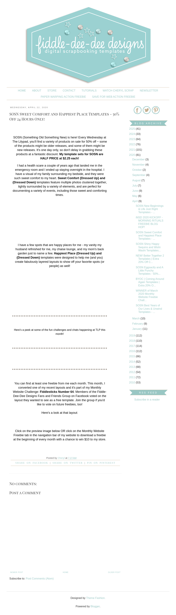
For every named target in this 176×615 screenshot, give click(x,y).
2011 (132, 377)
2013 (132, 366)
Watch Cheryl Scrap (118, 90)
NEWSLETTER (149, 90)
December (138, 159)
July (135, 185)
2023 (132, 139)
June (135, 190)
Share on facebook (31, 463)
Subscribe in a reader (147, 399)
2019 (132, 335)
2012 (132, 372)
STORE (52, 90)
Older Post (114, 572)
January (137, 328)
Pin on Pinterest (101, 463)
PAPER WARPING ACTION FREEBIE (63, 96)
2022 (132, 144)
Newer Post (16, 572)
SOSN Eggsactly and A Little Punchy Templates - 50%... (149, 270)
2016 (132, 351)
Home (22, 90)
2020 (132, 154)
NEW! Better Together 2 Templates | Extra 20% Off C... (150, 258)
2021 (132, 149)
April (135, 201)
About (36, 90)
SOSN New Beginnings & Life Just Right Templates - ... (149, 209)
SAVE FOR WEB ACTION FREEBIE (113, 96)
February (138, 323)
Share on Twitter (67, 463)
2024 (132, 134)
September (139, 175)
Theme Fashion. (96, 598)
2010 (132, 382)
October (137, 169)
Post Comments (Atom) (40, 578)
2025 (132, 128)
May (135, 196)
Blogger (95, 606)
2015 (132, 356)
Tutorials (89, 90)
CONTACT (69, 90)
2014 (132, 361)
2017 (132, 346)
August (136, 180)
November (138, 164)
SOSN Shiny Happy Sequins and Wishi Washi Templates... (148, 247)
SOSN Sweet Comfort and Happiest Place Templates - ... (149, 235)
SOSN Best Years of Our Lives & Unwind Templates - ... (149, 308)
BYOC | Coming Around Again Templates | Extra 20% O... (150, 282)
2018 (132, 340)
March (136, 318)
